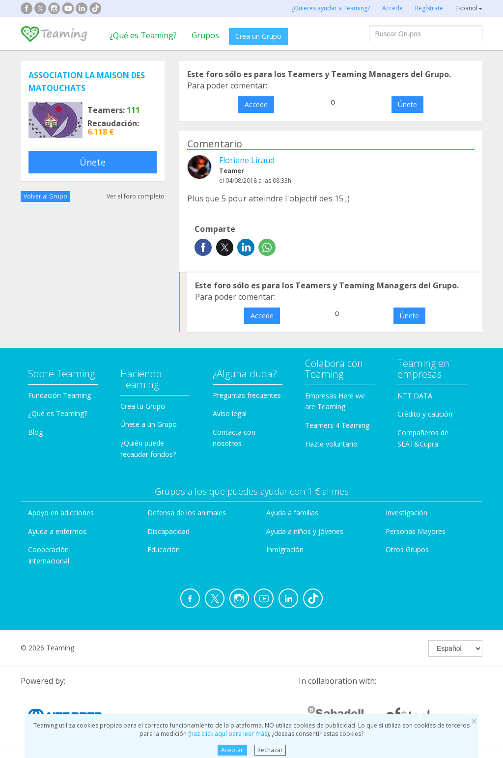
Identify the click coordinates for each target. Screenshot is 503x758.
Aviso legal (230, 413)
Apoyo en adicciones (61, 512)
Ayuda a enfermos (57, 531)
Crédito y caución (424, 414)
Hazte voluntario (331, 444)
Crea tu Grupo (142, 406)
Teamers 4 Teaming (337, 425)
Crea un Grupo (258, 36)
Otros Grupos (407, 549)
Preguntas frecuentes (247, 395)
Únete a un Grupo (148, 424)
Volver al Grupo (45, 196)
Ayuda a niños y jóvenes (304, 531)
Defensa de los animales (186, 512)
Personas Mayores (416, 531)
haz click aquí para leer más (228, 734)
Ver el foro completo (136, 196)
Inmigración (285, 549)
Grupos (205, 35)
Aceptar (232, 750)
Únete (93, 162)
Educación (163, 549)
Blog (35, 432)
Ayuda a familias (292, 512)
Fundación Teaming (59, 395)
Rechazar (270, 750)
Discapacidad (168, 531)
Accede (256, 104)
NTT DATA (414, 395)
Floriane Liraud (247, 160)
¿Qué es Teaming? (143, 35)
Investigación (406, 512)
